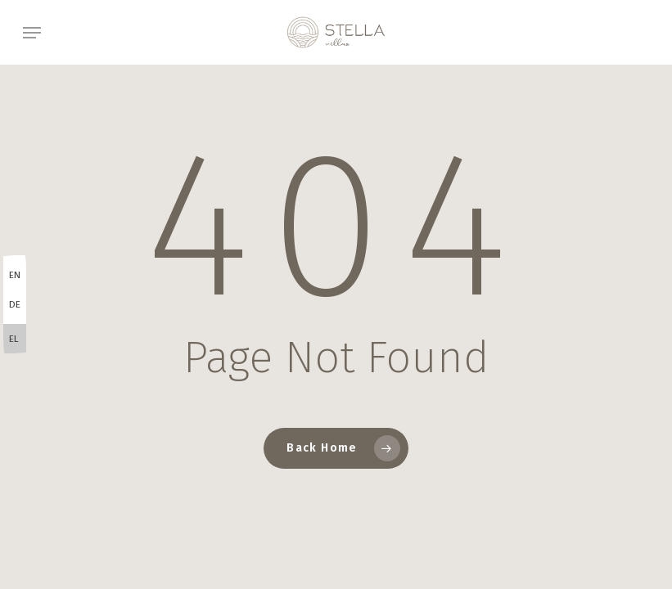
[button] (32, 33)
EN (14, 275)
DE (14, 304)
